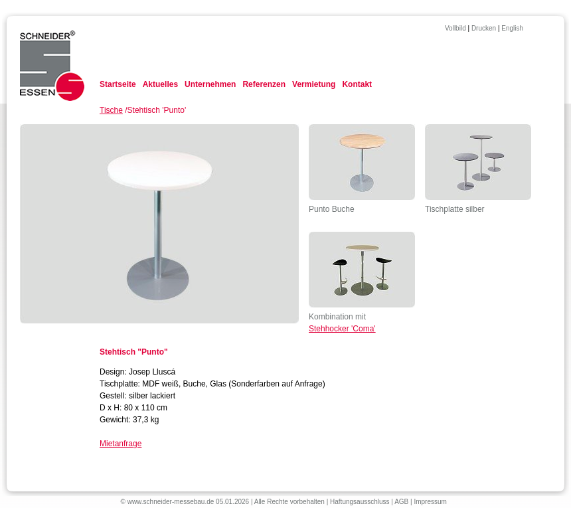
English (512, 28)
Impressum (430, 501)
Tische (111, 110)
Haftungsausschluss (360, 501)
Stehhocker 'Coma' (342, 328)
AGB (401, 501)
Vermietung (313, 84)
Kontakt (357, 84)
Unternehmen (210, 84)
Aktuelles (160, 84)
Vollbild (455, 28)
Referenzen (264, 84)
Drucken (483, 28)
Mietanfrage (120, 443)
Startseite (118, 84)
